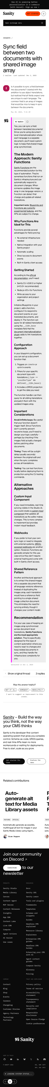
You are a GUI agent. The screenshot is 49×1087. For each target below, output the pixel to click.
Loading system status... (18, 1073)
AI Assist (8, 938)
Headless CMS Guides (32, 946)
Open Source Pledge (35, 1019)
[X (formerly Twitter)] (31, 1059)
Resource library (34, 931)
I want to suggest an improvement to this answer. (24, 695)
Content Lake (9, 921)
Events (6, 997)
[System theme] (10, 1081)
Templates (31, 909)
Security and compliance (32, 1007)
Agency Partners (11, 1013)
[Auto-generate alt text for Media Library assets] (22, 814)
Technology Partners (8, 1018)
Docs (28, 888)
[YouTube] (11, 1059)
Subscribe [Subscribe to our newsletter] (12, 868)
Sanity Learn (32, 896)
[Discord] (44, 1059)
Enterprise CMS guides (33, 940)
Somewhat (24, 690)
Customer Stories (11, 1009)
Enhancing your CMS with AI (35, 953)
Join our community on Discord (22, 857)
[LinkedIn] (17, 1059)
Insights (7, 913)
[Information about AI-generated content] (27, 122)
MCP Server (8, 905)
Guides (29, 920)
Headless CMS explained (32, 925)
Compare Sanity (33, 966)
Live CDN (7, 925)
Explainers (31, 935)
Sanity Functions (21, 167)
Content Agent (10, 901)
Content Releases (11, 909)
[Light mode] (5, 1081)
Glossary (30, 970)
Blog (5, 988)
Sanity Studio (10, 888)
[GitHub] (4, 1059)
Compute (6, 929)
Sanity (8, 717)
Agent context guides (33, 960)
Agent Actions (10, 934)
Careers (6, 1001)
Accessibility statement (33, 994)
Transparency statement (32, 1000)
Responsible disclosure (32, 1014)
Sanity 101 (31, 892)
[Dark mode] (14, 1081)
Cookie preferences (35, 1023)
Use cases (8, 942)
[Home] (8, 14)
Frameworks (31, 905)
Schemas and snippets (32, 914)
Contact (6, 984)
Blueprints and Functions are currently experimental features (28, 208)
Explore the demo (35, 761)
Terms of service (34, 988)
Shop (5, 993)
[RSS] (37, 1059)
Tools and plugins (35, 901)
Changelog (8, 1005)
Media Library (10, 892)
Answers (6, 38)
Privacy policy (33, 984)
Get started (33, 14)
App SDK (6, 917)
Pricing (29, 974)
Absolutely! (38, 690)
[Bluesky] (24, 1059)
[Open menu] (43, 13)
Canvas (6, 896)
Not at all (10, 690)
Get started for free (13, 761)
